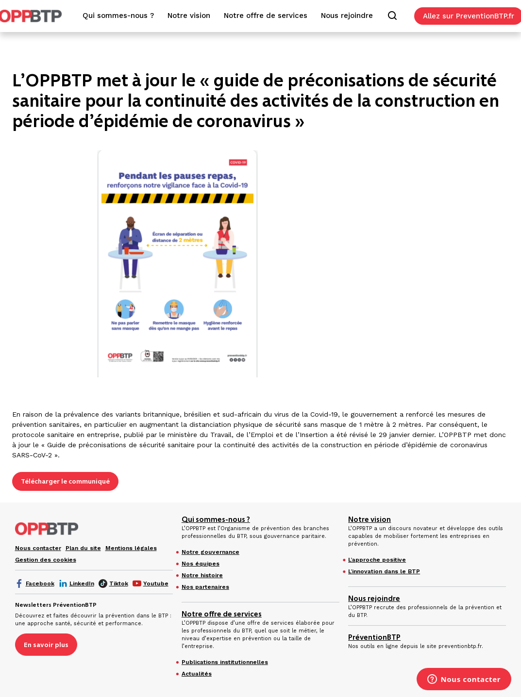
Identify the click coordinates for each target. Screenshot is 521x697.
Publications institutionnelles (225, 662)
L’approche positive (377, 559)
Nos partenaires (205, 587)
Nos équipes (200, 563)
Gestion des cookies (45, 559)
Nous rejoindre (374, 598)
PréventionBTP (374, 637)
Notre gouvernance (210, 552)
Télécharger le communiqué (65, 481)
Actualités (197, 673)
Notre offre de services (222, 614)
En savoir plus (46, 644)
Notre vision (369, 519)
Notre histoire (202, 575)
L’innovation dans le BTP (384, 571)
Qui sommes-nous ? (216, 519)
